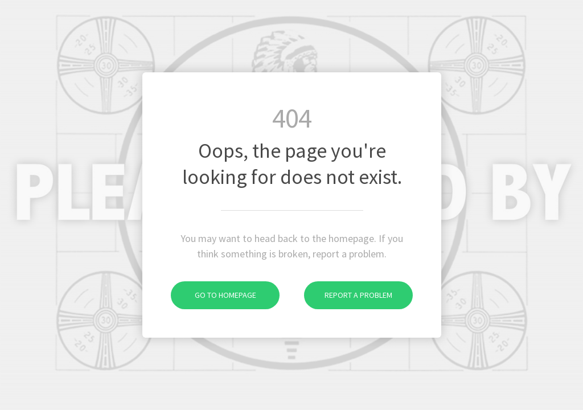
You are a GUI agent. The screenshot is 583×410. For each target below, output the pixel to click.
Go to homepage (213, 295)
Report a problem (348, 295)
